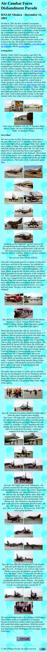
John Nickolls (39, 71)
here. (3, 162)
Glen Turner (32, 85)
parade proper (24, 46)
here (8, 631)
